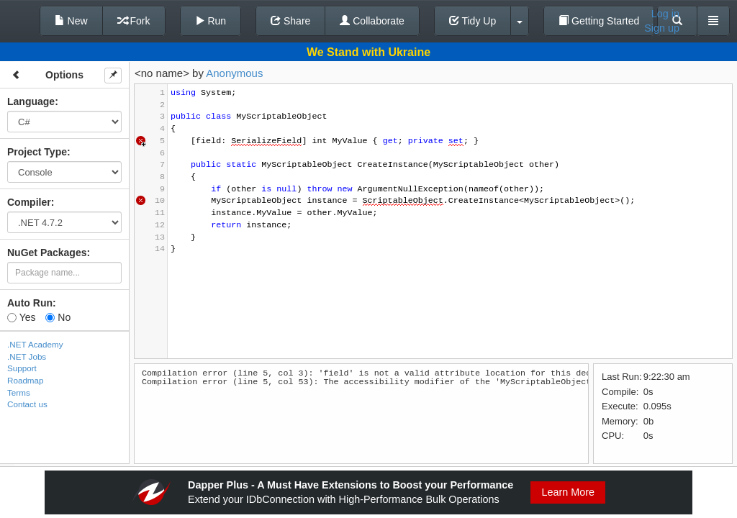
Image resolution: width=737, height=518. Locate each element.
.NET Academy (35, 344)
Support (22, 368)
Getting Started (599, 21)
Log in (665, 13)
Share (290, 21)
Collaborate (372, 21)
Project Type (37, 152)
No (58, 317)
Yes (21, 317)
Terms (18, 392)
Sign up (661, 28)
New (71, 21)
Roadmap (25, 380)
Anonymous (234, 73)
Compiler (29, 202)
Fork (133, 21)
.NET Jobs (26, 356)
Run (211, 21)
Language (31, 101)
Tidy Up (472, 21)
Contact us (27, 404)
